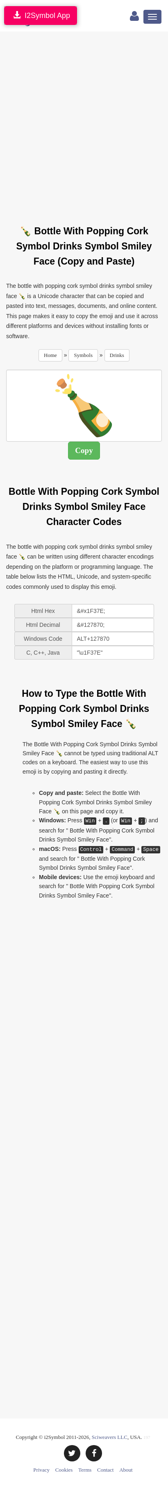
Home (50, 355)
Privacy (41, 1470)
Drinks (117, 355)
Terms (84, 1470)
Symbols (83, 355)
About (126, 1470)
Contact (105, 1470)
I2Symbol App (40, 15)
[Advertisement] (84, 123)
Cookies (64, 1470)
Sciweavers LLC (109, 1437)
